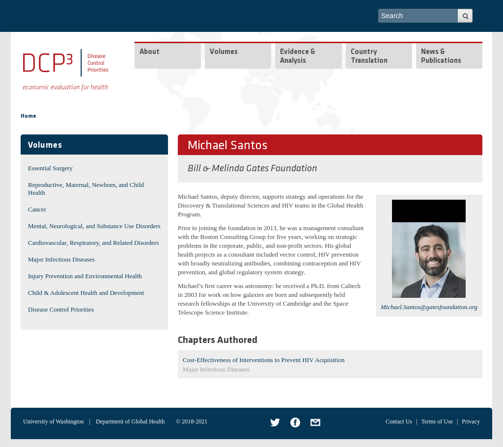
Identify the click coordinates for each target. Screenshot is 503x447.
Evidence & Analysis (297, 57)
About (150, 52)
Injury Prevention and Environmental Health (85, 276)
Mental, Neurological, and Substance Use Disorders (94, 226)
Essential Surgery (50, 168)
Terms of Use (436, 421)
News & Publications (441, 57)
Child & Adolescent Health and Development (86, 292)
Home (28, 116)
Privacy (471, 421)
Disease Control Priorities (61, 309)
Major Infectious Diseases (61, 259)
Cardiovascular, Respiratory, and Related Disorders (93, 242)
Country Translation (369, 57)
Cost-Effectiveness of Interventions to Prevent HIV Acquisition (264, 360)
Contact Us (399, 421)
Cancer (37, 209)
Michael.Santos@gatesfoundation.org (429, 307)
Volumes (224, 52)
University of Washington (53, 421)
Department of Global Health (130, 421)
